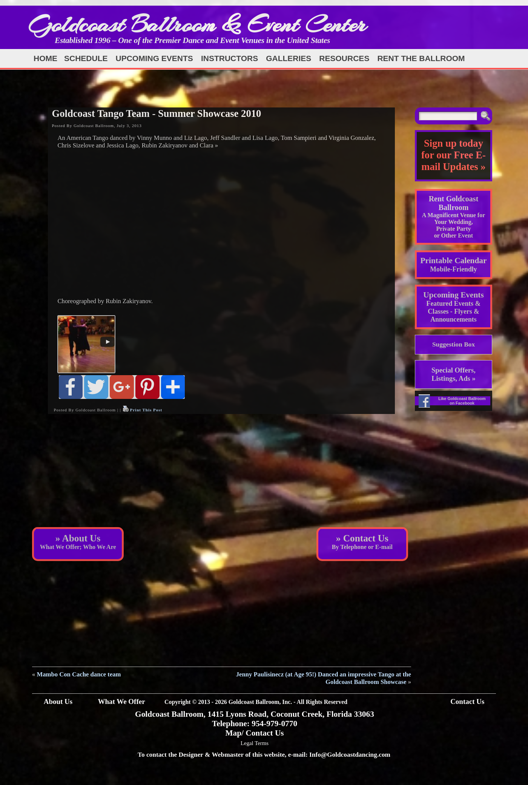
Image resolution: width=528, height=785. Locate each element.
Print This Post (146, 410)
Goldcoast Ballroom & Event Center (197, 24)
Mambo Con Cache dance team (79, 674)
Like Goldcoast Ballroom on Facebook (462, 400)
